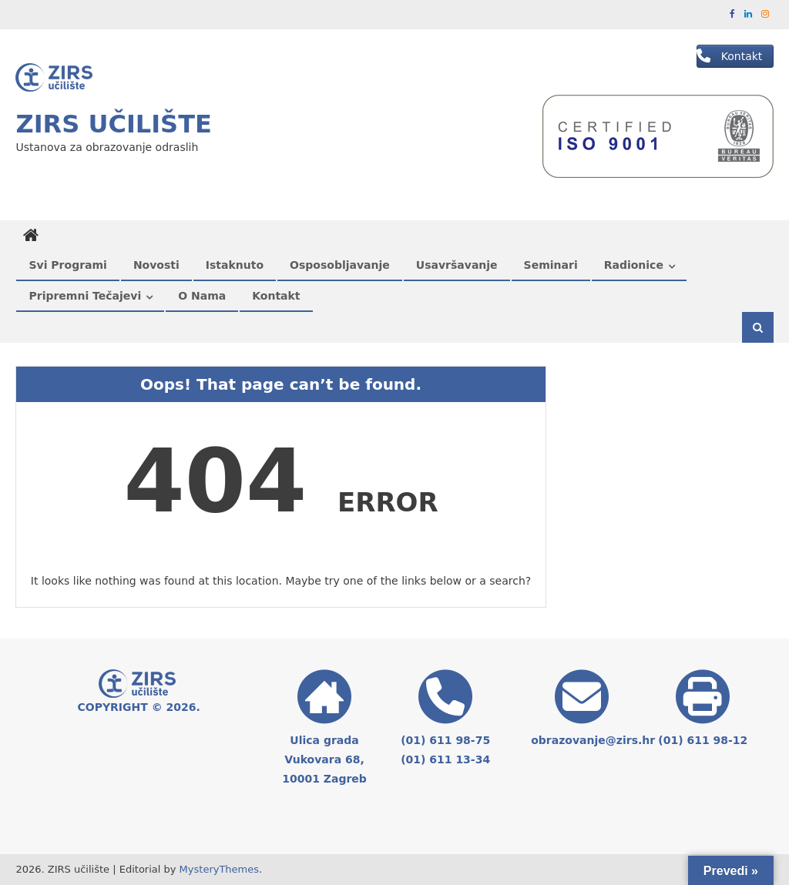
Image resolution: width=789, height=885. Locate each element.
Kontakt (276, 296)
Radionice (633, 265)
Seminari (551, 265)
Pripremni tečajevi (85, 296)
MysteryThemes (219, 869)
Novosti (156, 265)
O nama (202, 296)
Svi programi (67, 265)
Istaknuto (235, 265)
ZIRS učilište (113, 124)
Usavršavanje (457, 265)
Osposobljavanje (340, 265)
